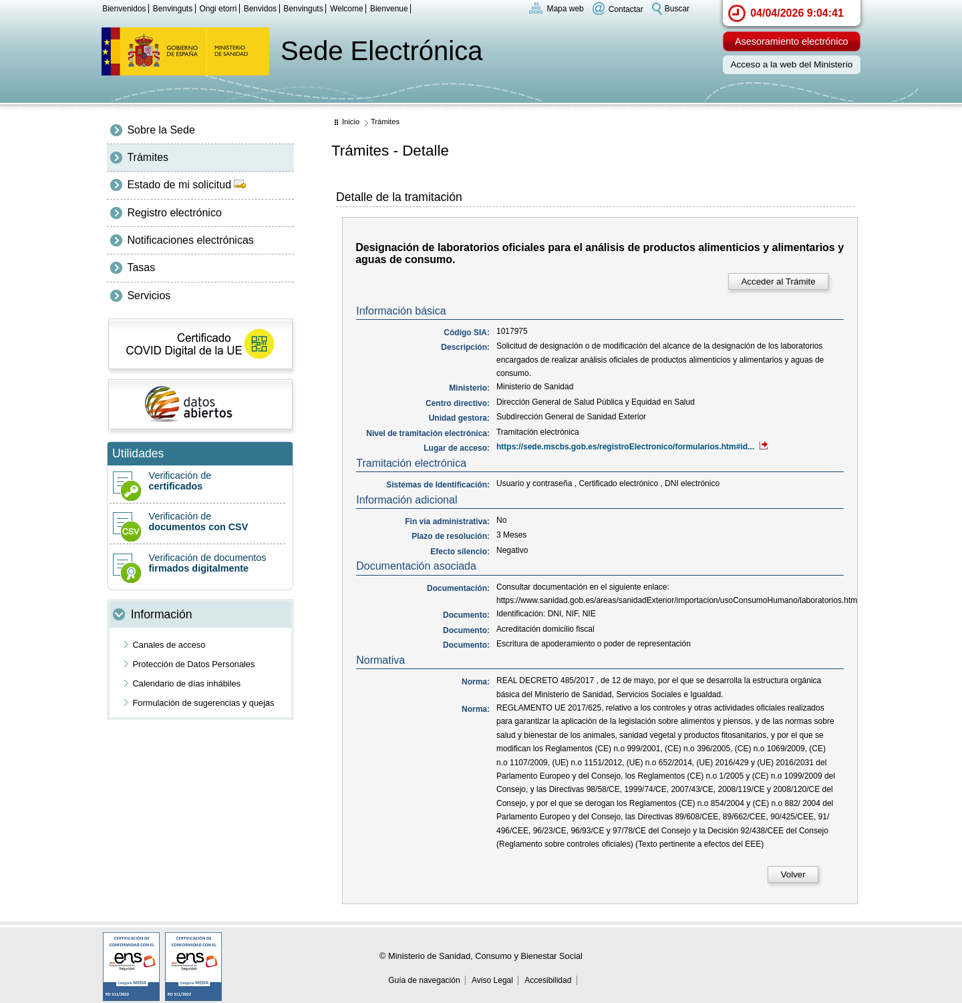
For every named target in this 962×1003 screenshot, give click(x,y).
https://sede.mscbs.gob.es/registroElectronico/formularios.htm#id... (632, 446)
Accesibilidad (547, 980)
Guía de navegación (424, 980)
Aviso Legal (492, 980)
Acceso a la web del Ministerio (791, 64)
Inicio (350, 122)
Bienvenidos (124, 8)
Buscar (677, 8)
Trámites (147, 157)
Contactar (626, 8)
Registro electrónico (174, 212)
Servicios (148, 295)
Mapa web (564, 8)
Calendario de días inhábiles (187, 683)
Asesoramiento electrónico (791, 41)
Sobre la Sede (160, 130)
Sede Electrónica (381, 50)
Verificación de (197, 480)
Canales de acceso (169, 645)
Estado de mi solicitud (186, 184)
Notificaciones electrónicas (190, 240)
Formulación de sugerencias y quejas (204, 703)
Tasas (141, 267)
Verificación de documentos (197, 563)
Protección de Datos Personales (194, 664)
